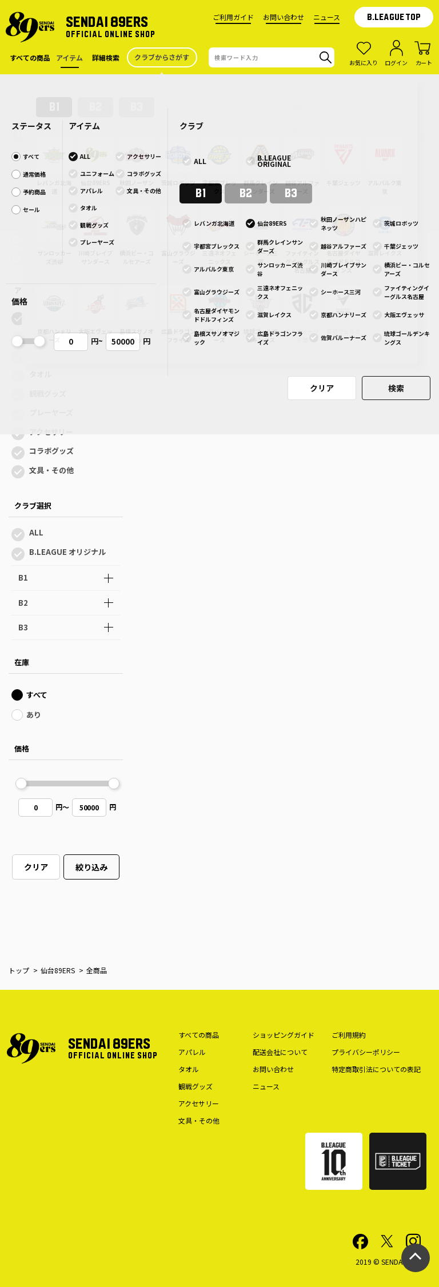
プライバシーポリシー (366, 1052)
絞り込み (91, 867)
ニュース (326, 17)
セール (40, 259)
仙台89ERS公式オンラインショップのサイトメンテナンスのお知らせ (219, 85)
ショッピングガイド (283, 1035)
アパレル (44, 355)
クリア (36, 867)
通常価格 (44, 219)
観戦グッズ (47, 393)
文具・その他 (51, 470)
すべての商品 (198, 1035)
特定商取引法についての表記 (376, 1069)
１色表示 (192, 137)
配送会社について (280, 1052)
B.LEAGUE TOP (394, 17)
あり (33, 714)
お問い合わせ (283, 17)
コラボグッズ (51, 450)
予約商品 (44, 239)
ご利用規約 (349, 1035)
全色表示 (133, 137)
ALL (36, 316)
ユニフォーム (51, 335)
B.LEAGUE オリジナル (67, 551)
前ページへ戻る (288, 256)
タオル (40, 374)
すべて (39, 199)
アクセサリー (51, 431)
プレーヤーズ (51, 412)
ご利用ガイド (233, 17)
